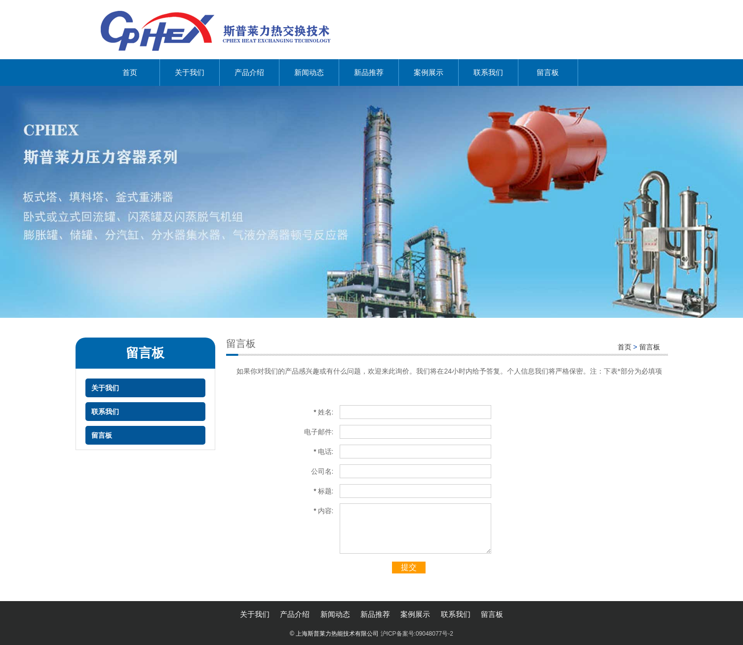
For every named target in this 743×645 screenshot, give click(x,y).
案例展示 (428, 72)
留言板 (548, 72)
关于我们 (189, 72)
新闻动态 (309, 72)
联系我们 (488, 72)
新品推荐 (369, 72)
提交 (409, 567)
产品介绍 (249, 72)
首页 (129, 72)
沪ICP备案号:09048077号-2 (417, 633)
